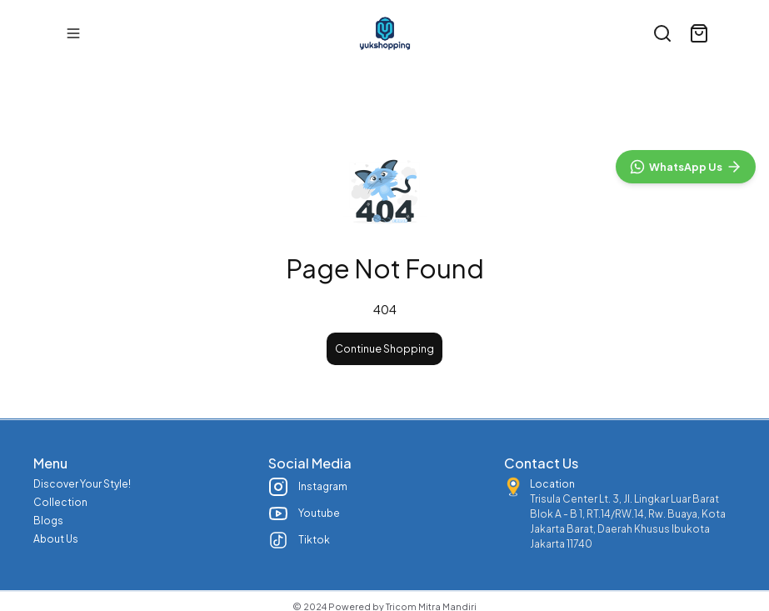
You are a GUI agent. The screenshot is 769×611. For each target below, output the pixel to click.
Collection (60, 502)
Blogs (48, 520)
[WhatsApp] (686, 530)
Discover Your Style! (82, 484)
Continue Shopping (384, 349)
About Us (55, 539)
